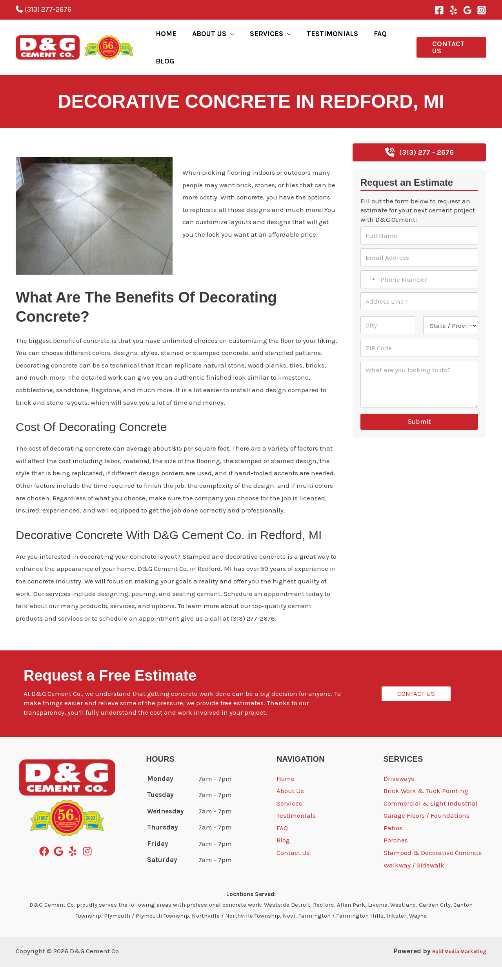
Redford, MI (33, 131)
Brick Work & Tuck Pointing (426, 773)
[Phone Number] (419, 262)
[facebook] (45, 834)
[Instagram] (481, 10)
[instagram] (88, 834)
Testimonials (296, 798)
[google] (60, 834)
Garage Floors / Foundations (426, 798)
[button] (448, 38)
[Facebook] (439, 10)
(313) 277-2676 (43, 9)
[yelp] (74, 834)
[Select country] (369, 262)
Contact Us (293, 835)
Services (289, 786)
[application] (233, 39)
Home (285, 761)
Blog (283, 823)
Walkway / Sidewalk (414, 848)
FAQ (282, 811)
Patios (393, 811)
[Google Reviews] (467, 10)
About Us (290, 773)
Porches (396, 823)
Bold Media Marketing (449, 934)
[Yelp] (453, 10)
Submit (419, 404)
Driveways (399, 761)
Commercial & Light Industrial (431, 786)
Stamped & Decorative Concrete (433, 835)
